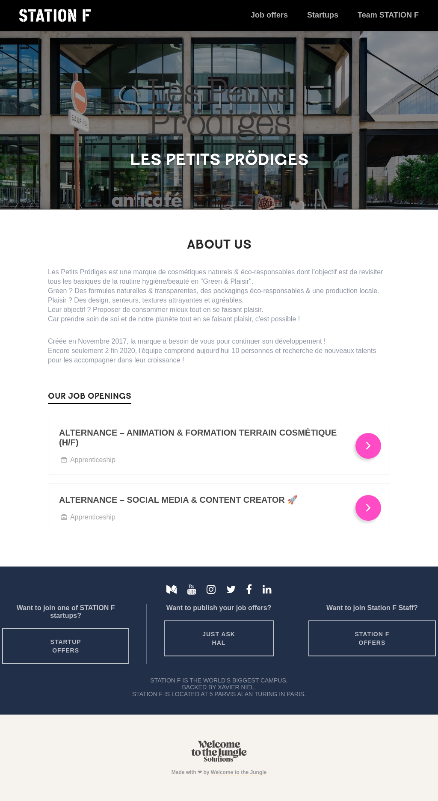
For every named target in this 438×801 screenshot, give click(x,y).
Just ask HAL (218, 638)
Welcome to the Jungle (238, 772)
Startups (322, 15)
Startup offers (65, 646)
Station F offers (372, 638)
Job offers (269, 15)
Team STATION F (388, 15)
